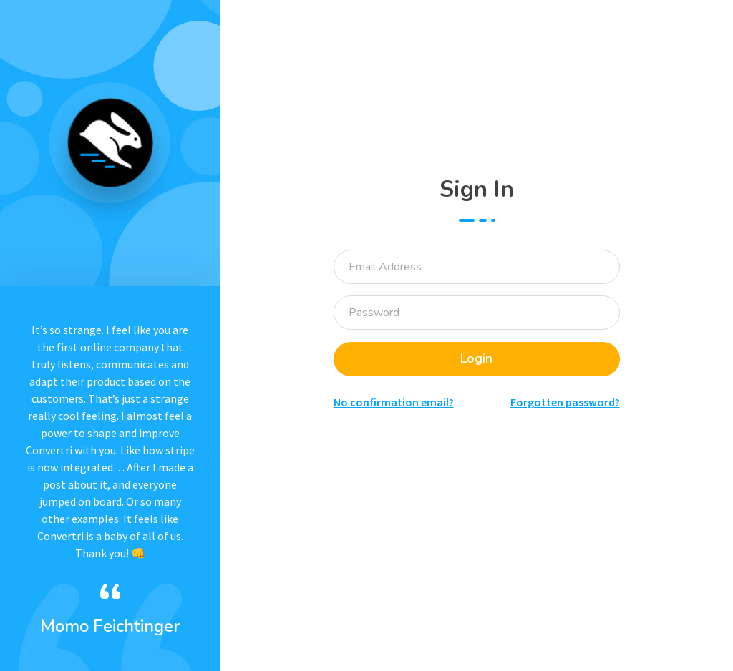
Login (476, 358)
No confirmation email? (394, 402)
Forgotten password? (565, 402)
